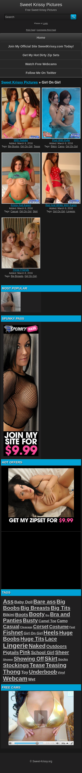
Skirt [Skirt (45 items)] (51, 658)
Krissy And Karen (21, 205)
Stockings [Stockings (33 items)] (16, 665)
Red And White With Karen (61, 205)
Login (45, 23)
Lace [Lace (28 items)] (51, 639)
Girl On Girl (26, 146)
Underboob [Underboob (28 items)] (43, 672)
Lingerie (70, 211)
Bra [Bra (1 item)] (47, 615)
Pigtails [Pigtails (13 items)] (11, 652)
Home (41, 37)
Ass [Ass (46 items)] (8, 601)
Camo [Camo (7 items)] (62, 621)
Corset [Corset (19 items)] (40, 626)
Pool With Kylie (61, 140)
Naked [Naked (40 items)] (37, 646)
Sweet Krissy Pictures (19, 82)
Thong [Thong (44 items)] (12, 671)
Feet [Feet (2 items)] (72, 627)
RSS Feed (30, 30)
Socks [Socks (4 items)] (63, 659)
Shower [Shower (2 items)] (8, 659)
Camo (61, 146)
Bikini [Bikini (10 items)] (8, 614)
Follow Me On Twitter (41, 73)
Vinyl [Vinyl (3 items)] (61, 672)
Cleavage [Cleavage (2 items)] (26, 627)
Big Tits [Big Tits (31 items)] (60, 608)
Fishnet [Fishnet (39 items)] (13, 632)
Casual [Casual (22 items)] (11, 626)
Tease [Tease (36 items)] (37, 665)
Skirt (35, 211)
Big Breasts (17, 276)
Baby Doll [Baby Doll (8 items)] (23, 602)
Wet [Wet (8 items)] (31, 679)
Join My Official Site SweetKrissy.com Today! (41, 46)
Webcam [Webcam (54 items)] (15, 678)
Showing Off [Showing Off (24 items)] (29, 659)
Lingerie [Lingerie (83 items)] (15, 645)
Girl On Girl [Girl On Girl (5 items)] (33, 633)
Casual (14, 211)
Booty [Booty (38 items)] (37, 614)
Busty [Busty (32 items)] (30, 620)
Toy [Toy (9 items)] (24, 672)
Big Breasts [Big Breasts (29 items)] (35, 608)
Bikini (54, 146)
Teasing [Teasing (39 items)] (56, 665)
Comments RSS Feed (46, 30)
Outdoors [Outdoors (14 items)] (56, 646)
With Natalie (21, 140)
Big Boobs (13, 146)
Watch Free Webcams (41, 64)
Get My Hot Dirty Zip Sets (41, 55)
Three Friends (21, 270)
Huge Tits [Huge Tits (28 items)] (32, 639)
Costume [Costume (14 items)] (59, 626)
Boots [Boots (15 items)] (21, 614)
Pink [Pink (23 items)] (25, 652)
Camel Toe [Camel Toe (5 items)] (47, 621)
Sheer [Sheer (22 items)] (62, 652)
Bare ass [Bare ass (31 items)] (44, 602)
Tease (37, 146)
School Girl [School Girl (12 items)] (42, 652)
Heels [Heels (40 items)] (51, 632)
